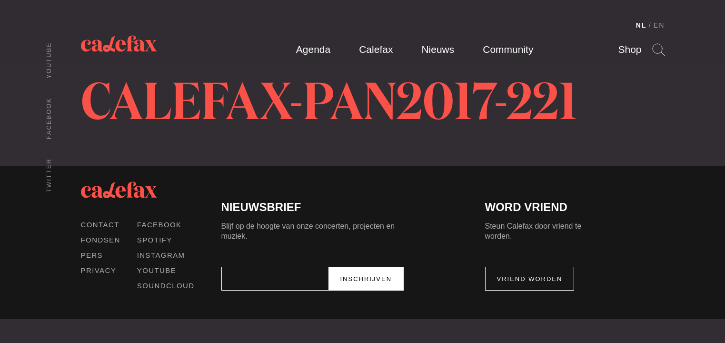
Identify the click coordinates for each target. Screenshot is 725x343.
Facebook (48, 118)
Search (658, 49)
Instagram (161, 255)
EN (659, 25)
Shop (629, 49)
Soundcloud (166, 286)
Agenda (313, 49)
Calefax (376, 49)
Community (508, 49)
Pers (92, 255)
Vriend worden (530, 278)
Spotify (154, 240)
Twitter (48, 175)
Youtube (48, 60)
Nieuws (437, 49)
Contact (100, 225)
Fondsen (100, 240)
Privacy (99, 270)
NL (641, 25)
